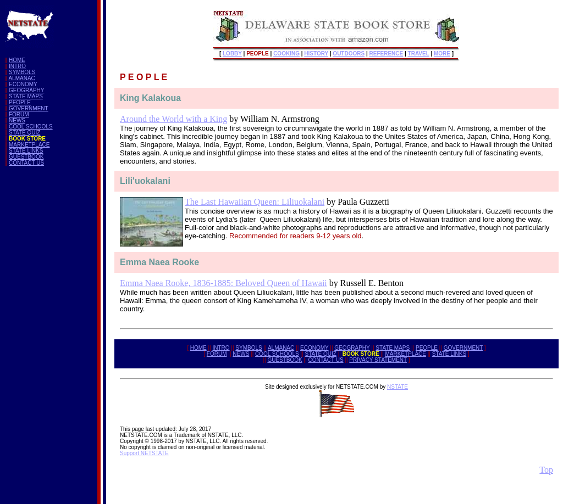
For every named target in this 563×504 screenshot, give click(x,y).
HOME (17, 60)
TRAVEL (418, 54)
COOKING (286, 54)
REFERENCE (386, 54)
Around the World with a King (173, 119)
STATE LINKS (26, 151)
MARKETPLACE (29, 145)
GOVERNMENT (28, 108)
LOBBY (232, 54)
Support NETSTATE (144, 453)
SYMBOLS (22, 72)
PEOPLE (20, 102)
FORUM (19, 114)
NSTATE (397, 387)
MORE (442, 54)
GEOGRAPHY (26, 90)
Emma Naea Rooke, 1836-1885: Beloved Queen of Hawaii (223, 283)
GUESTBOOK (26, 157)
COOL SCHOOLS (31, 127)
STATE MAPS (26, 96)
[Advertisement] (48, 339)
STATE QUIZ (24, 133)
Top (546, 469)
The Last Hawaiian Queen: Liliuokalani (254, 201)
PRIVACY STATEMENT (378, 360)
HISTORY (316, 54)
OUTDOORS (349, 54)
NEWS (17, 120)
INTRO (17, 66)
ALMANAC (21, 78)
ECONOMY (23, 84)
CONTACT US (26, 163)
